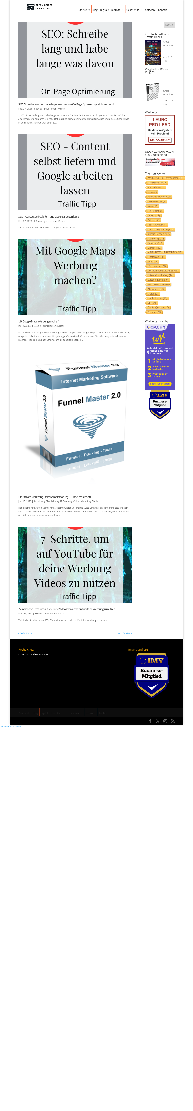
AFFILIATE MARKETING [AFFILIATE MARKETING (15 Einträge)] (165, 252)
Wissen (61, 108)
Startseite (84, 10)
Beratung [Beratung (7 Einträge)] (154, 312)
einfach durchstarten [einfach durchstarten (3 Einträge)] (159, 284)
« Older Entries (25, 633)
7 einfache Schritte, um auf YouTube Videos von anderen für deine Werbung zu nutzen (66, 609)
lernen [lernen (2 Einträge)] (152, 192)
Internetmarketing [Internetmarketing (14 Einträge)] (160, 275)
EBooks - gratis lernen (45, 108)
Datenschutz (41, 654)
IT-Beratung (66, 501)
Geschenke (134, 9)
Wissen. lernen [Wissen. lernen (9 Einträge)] (158, 279)
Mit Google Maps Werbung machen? (38, 321)
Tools (95, 501)
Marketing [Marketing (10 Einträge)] (156, 238)
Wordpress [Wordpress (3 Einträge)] (154, 248)
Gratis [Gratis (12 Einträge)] (154, 215)
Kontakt (162, 10)
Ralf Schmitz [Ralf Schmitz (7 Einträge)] (156, 187)
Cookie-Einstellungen (11, 726)
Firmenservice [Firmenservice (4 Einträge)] (156, 289)
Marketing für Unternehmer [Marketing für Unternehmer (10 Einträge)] (165, 178)
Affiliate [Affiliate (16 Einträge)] (155, 243)
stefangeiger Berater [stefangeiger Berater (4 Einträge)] (159, 197)
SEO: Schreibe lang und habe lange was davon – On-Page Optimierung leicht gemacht (66, 104)
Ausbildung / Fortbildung (46, 501)
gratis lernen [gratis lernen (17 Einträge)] (159, 234)
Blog (95, 10)
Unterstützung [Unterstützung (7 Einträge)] (157, 266)
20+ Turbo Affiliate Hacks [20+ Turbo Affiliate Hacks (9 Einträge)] (163, 270)
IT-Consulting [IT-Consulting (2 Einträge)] (155, 211)
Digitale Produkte (112, 9)
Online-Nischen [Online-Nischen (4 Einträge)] (157, 201)
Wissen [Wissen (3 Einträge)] (153, 206)
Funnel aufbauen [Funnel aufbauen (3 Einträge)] (157, 225)
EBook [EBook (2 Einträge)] (152, 303)
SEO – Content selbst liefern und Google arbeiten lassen (49, 216)
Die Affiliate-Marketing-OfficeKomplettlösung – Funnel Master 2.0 (54, 497)
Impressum (24, 654)
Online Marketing (82, 501)
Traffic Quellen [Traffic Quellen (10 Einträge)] (158, 307)
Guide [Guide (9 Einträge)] (153, 293)
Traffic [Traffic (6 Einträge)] (153, 261)
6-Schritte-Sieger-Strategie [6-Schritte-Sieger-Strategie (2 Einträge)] (160, 229)
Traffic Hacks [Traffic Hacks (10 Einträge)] (157, 298)
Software (150, 10)
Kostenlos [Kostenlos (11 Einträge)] (156, 257)
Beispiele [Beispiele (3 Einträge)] (153, 220)
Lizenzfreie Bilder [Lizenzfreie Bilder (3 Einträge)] (157, 183)
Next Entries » (124, 633)
